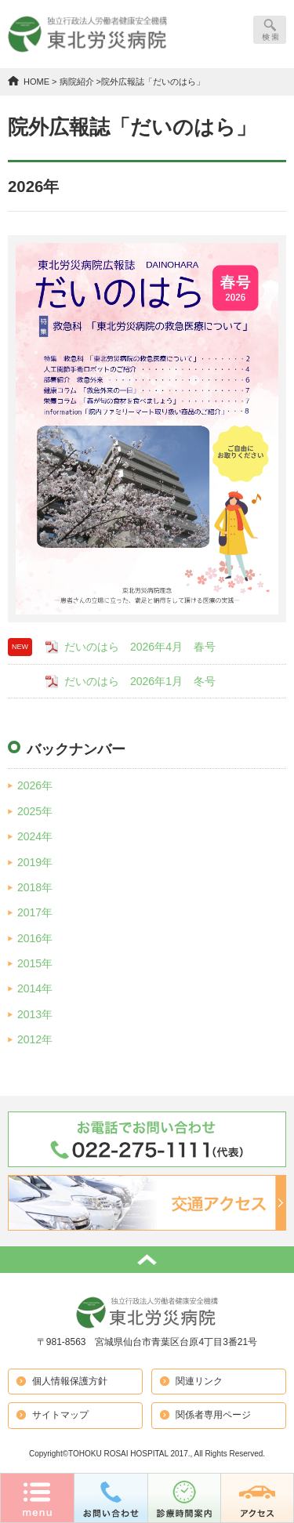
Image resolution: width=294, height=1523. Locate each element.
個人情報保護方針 (69, 1381)
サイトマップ (60, 1414)
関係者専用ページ (213, 1414)
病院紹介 (77, 81)
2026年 (35, 785)
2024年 (35, 836)
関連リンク (199, 1381)
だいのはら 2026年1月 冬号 (140, 681)
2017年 (35, 912)
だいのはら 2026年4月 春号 (140, 646)
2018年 (35, 887)
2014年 (35, 988)
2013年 (35, 1014)
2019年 (35, 862)
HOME (36, 81)
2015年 (35, 963)
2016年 (35, 938)
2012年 (35, 1039)
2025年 (35, 811)
